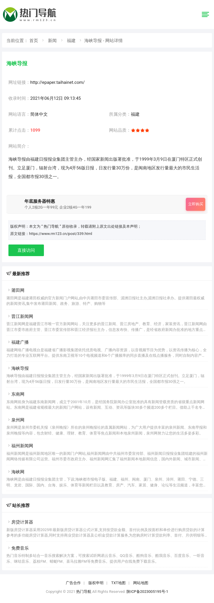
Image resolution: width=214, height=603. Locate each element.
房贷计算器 (19, 522)
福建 (71, 40)
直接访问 (26, 250)
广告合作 (73, 583)
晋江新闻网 (19, 316)
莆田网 (15, 290)
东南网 (15, 394)
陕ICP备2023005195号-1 (147, 591)
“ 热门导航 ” (51, 226)
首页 (33, 40)
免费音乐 (17, 548)
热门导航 (83, 591)
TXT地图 (118, 583)
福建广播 (17, 342)
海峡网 (15, 472)
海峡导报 (17, 368)
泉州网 (15, 420)
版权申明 (96, 583)
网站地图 (140, 583)
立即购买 (195, 204)
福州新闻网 (19, 445)
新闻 (52, 40)
